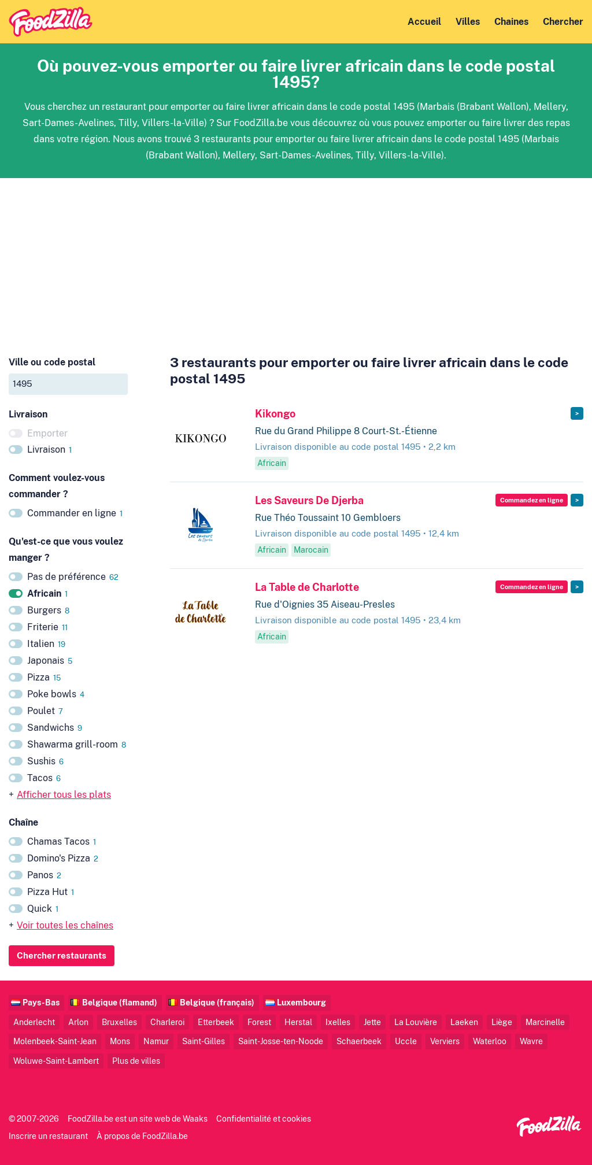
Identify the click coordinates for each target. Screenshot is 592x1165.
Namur (156, 1041)
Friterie (47, 627)
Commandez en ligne (531, 500)
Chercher (563, 21)
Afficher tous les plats (64, 794)
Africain (47, 593)
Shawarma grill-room (76, 744)
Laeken (464, 1022)
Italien (46, 643)
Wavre (531, 1041)
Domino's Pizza (62, 858)
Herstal (298, 1022)
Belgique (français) (217, 1002)
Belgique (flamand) (119, 1002)
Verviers (445, 1041)
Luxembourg (301, 1002)
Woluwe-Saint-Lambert (56, 1061)
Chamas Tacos (61, 841)
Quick (42, 908)
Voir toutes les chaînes (65, 925)
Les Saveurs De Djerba (309, 500)
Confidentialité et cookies (263, 1118)
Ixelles (337, 1022)
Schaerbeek (359, 1041)
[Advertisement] (296, 259)
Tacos (44, 777)
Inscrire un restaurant (48, 1136)
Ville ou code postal (52, 362)
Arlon (78, 1022)
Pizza (44, 677)
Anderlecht (34, 1022)
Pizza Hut (50, 891)
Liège (501, 1022)
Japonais (49, 660)
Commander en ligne (75, 513)
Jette (372, 1022)
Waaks (195, 1118)
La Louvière (415, 1022)
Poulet (45, 710)
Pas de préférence (73, 576)
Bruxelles (119, 1022)
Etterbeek (216, 1022)
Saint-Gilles (203, 1041)
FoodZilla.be (90, 1118)
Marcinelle (545, 1022)
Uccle (406, 1041)
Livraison (49, 449)
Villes (468, 21)
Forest (259, 1022)
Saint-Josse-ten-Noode (280, 1041)
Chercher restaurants (61, 955)
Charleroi (167, 1022)
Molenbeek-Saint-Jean (55, 1041)
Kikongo (275, 414)
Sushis (45, 761)
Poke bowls (55, 694)
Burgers (48, 610)
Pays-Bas (41, 1002)
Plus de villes (136, 1061)
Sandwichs (54, 727)
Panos (44, 875)
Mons (120, 1041)
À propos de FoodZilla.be (142, 1136)
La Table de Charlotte (307, 587)
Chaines (511, 21)
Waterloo (489, 1041)
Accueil (424, 21)
